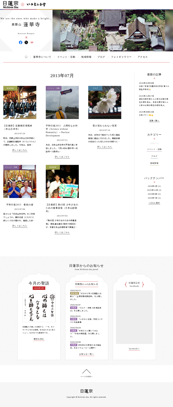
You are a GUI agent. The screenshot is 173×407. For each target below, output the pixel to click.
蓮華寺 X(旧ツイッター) (26, 42)
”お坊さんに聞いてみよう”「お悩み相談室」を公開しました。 (85, 333)
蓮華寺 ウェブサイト (32, 42)
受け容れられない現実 (105, 126)
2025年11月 (152, 190)
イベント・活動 (66, 57)
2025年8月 (153, 194)
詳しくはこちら (19, 150)
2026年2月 (153, 186)
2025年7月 (153, 198)
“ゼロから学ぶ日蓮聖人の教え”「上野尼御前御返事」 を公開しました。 (86, 296)
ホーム (26, 56)
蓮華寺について (42, 57)
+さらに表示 (154, 203)
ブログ (101, 57)
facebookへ (134, 349)
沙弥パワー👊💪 (146, 115)
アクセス (143, 57)
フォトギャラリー (121, 57)
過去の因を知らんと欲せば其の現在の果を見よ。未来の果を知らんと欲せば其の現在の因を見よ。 (153, 102)
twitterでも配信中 (36, 332)
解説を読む (39, 339)
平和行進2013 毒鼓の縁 (19, 205)
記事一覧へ (154, 121)
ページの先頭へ (87, 376)
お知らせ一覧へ (86, 354)
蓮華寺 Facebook (20, 42)
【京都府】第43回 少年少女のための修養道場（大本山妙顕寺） (62, 208)
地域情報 (86, 57)
